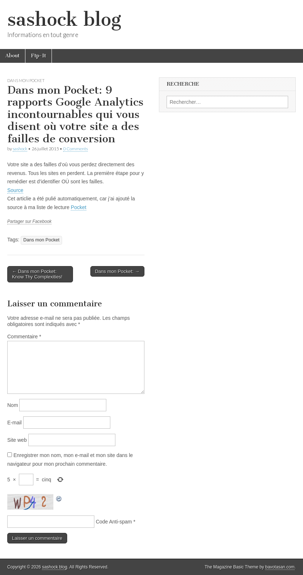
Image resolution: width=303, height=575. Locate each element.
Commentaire (24, 336)
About (12, 56)
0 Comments (75, 148)
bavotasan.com (280, 567)
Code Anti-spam (114, 522)
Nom (12, 405)
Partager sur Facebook (29, 221)
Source (15, 190)
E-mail (14, 422)
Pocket (78, 207)
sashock (20, 148)
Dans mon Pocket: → (117, 271)
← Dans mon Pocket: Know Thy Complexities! (37, 274)
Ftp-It (38, 56)
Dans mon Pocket (26, 80)
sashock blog (64, 19)
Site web (17, 440)
